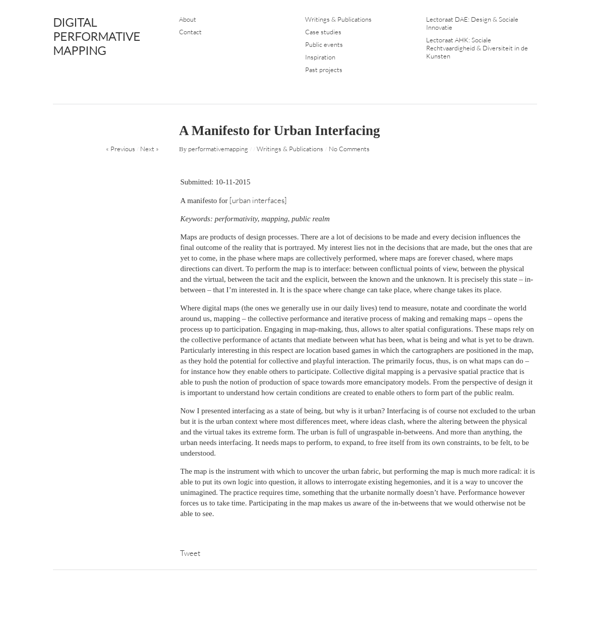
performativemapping (218, 149)
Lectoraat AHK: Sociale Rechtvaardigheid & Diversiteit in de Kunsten (477, 48)
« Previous (120, 149)
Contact (190, 32)
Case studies (323, 32)
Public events (324, 44)
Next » (149, 149)
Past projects (323, 70)
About (187, 19)
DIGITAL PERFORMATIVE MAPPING (96, 36)
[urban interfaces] (258, 200)
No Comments (349, 149)
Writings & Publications (338, 19)
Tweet (190, 553)
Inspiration (320, 57)
